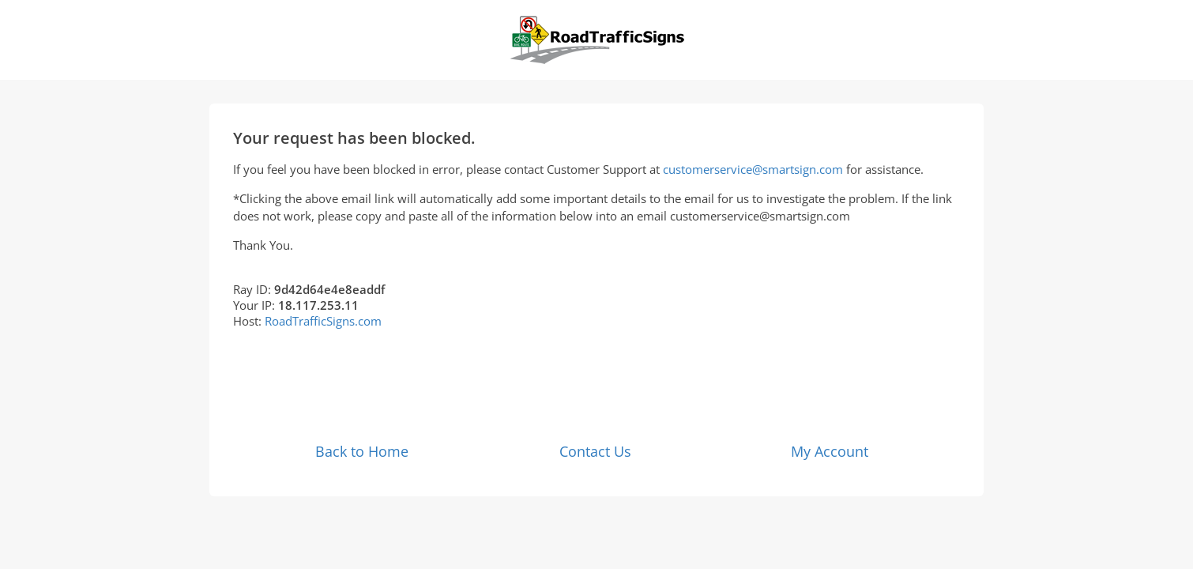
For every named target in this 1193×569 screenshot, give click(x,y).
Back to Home (361, 451)
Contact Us (595, 451)
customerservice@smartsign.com (753, 169)
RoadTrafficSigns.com (323, 321)
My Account (829, 451)
